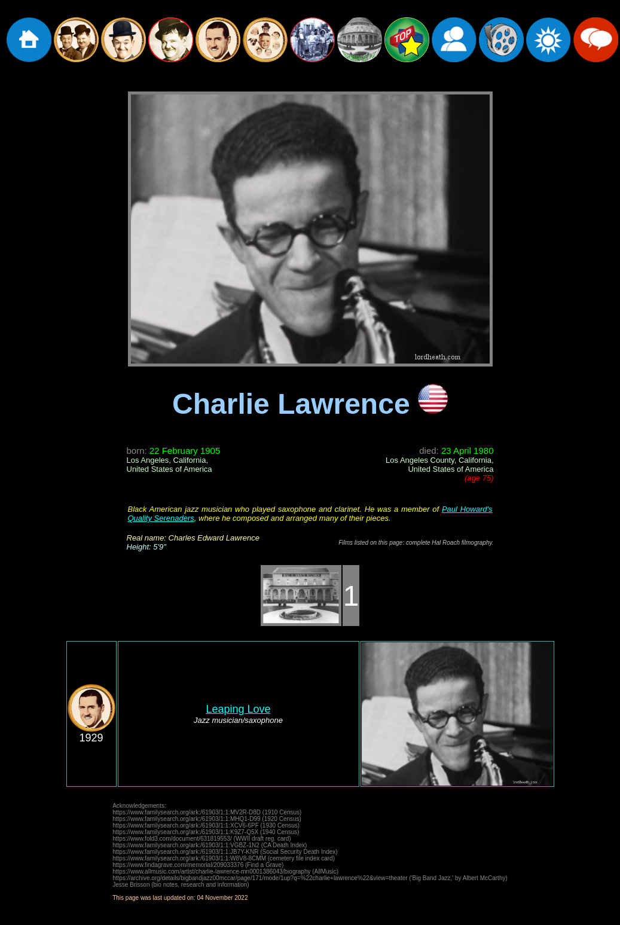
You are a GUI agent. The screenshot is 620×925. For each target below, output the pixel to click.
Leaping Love (238, 709)
